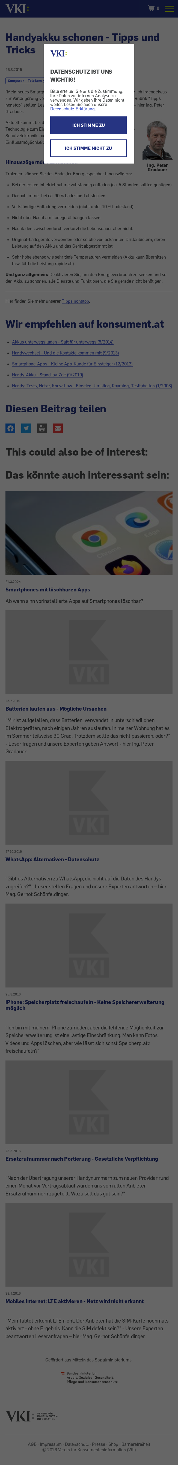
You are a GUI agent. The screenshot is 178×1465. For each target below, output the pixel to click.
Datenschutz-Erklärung (72, 108)
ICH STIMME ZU (88, 125)
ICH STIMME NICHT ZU (88, 148)
